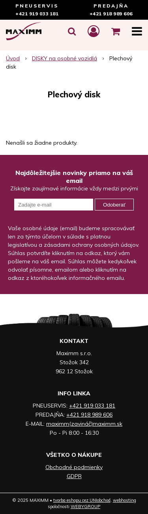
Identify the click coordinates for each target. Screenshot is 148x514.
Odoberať (114, 205)
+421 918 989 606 (111, 14)
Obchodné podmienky (74, 467)
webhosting (124, 500)
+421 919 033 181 (36, 14)
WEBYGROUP (85, 506)
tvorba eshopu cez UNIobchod (82, 500)
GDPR (74, 476)
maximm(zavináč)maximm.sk (84, 423)
